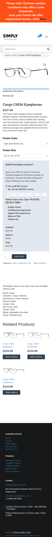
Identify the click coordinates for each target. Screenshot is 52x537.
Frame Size (9, 150)
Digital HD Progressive (19, 213)
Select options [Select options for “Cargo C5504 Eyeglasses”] (36, 357)
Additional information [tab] (13, 91)
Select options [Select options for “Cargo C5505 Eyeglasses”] (11, 392)
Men (29, 263)
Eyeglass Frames (13, 460)
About (8, 438)
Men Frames (11, 469)
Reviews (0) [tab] (8, 96)
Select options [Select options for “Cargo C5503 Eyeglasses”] (11, 357)
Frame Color (10, 138)
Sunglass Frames (13, 463)
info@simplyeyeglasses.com (18, 496)
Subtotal (9, 227)
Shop (14, 55)
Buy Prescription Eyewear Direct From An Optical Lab (23, 535)
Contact (9, 441)
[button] (44, 64)
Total (8, 242)
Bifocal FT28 (14, 216)
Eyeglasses (22, 263)
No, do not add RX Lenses (21, 189)
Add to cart (19, 256)
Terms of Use (11, 449)
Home (7, 55)
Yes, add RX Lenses (18, 186)
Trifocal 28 (13, 219)
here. (43, 19)
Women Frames (12, 471)
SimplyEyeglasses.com (16, 485)
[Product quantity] (6, 256)
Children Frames (13, 466)
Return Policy (11, 446)
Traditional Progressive (19, 210)
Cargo (14, 263)
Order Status (11, 444)
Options (9, 235)
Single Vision (14, 207)
